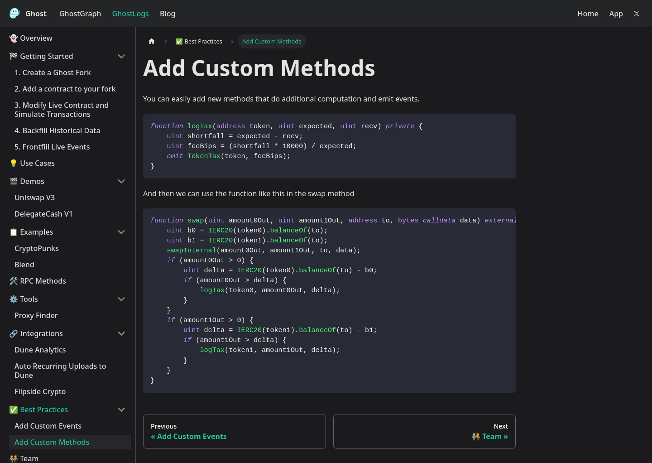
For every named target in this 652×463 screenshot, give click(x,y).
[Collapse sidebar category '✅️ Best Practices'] (121, 409)
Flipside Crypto (40, 391)
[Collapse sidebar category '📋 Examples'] (121, 232)
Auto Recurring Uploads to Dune (60, 370)
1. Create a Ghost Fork (52, 72)
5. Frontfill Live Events (52, 147)
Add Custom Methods (51, 442)
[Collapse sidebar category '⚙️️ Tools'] (121, 299)
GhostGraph (80, 14)
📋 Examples (31, 232)
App (616, 14)
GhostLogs (130, 14)
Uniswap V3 (34, 198)
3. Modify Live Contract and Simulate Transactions (61, 109)
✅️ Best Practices (38, 410)
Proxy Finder (36, 315)
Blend (24, 265)
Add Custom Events (48, 426)
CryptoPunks (36, 248)
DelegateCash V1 (43, 214)
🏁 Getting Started (41, 56)
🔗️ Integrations (36, 333)
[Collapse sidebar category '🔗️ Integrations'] (121, 333)
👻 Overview (31, 38)
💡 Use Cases (32, 163)
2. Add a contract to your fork (64, 89)
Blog (167, 14)
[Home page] (151, 41)
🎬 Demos (26, 181)
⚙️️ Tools (23, 299)
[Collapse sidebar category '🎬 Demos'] (121, 181)
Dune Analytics (40, 350)
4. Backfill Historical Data (57, 130)
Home (588, 14)
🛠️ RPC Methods (37, 281)
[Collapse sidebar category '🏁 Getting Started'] (121, 56)
